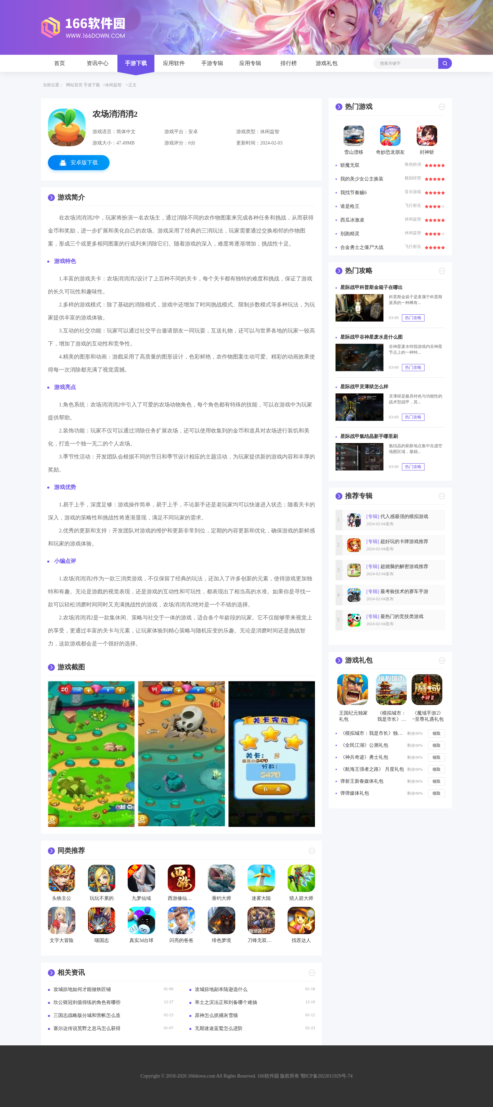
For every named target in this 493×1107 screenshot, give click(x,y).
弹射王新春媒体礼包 (361, 781)
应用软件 (174, 63)
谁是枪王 (349, 206)
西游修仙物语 (181, 898)
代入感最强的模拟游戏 (397, 516)
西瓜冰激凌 (352, 220)
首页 (59, 63)
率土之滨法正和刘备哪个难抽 (226, 1002)
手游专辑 (212, 63)
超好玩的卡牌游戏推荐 (397, 541)
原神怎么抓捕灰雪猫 (216, 1015)
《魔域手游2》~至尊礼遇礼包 (428, 716)
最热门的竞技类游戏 (395, 616)
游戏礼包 (327, 63)
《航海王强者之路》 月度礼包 (372, 769)
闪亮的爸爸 (181, 940)
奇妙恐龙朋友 (390, 152)
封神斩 (427, 152)
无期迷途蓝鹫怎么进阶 (219, 1028)
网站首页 (74, 85)
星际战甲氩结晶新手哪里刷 (369, 436)
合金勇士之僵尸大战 (361, 247)
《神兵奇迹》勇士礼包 (364, 757)
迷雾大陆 (261, 898)
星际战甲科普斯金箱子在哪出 (371, 287)
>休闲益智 (112, 85)
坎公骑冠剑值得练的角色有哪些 (87, 1002)
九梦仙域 (141, 898)
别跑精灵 (349, 233)
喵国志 (101, 940)
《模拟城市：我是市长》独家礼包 (372, 733)
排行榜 (288, 63)
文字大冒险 (62, 940)
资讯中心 (98, 63)
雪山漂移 (353, 152)
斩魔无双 (349, 165)
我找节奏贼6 (353, 192)
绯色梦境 (221, 940)
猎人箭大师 (301, 898)
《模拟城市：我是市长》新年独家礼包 (391, 716)
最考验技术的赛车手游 (397, 591)
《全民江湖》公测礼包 (364, 745)
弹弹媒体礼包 (354, 793)
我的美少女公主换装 (361, 178)
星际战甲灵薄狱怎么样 (364, 386)
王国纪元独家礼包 (353, 716)
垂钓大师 (221, 898)
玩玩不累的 (102, 898)
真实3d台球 (141, 940)
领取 (436, 733)
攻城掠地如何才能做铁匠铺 (82, 989)
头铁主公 (61, 898)
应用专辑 (250, 63)
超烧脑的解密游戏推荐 (397, 566)
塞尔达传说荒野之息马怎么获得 (87, 1028)
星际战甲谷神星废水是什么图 (371, 337)
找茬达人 (301, 940)
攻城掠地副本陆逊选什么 (221, 989)
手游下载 (136, 63)
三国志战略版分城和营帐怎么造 (87, 1015)
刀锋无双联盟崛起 (261, 940)
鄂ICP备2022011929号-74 (327, 1076)
